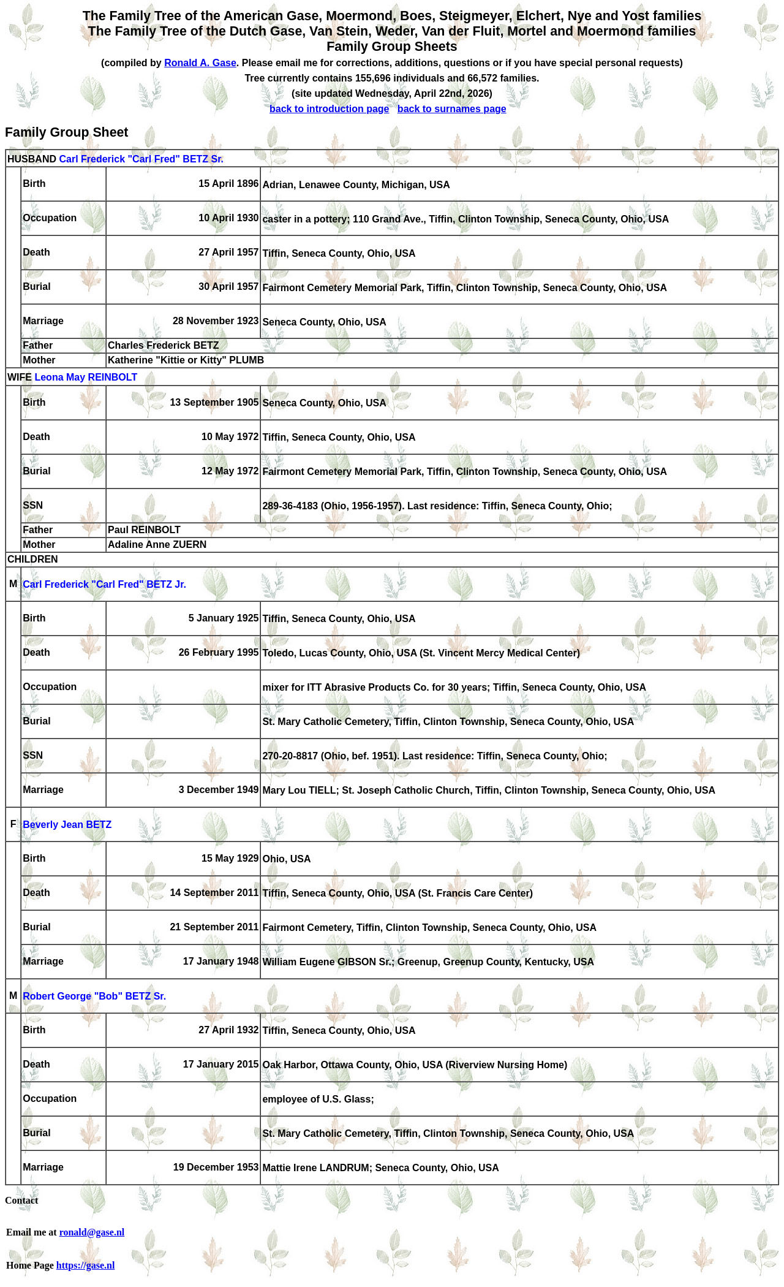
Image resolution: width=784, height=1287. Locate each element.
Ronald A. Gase (200, 63)
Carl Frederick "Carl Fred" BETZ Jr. (104, 585)
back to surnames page (452, 109)
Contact (21, 1200)
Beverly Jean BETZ (67, 825)
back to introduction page (330, 109)
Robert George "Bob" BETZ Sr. (94, 997)
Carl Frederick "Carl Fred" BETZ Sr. (141, 159)
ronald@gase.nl (92, 1232)
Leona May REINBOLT (85, 378)
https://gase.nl (85, 1265)
